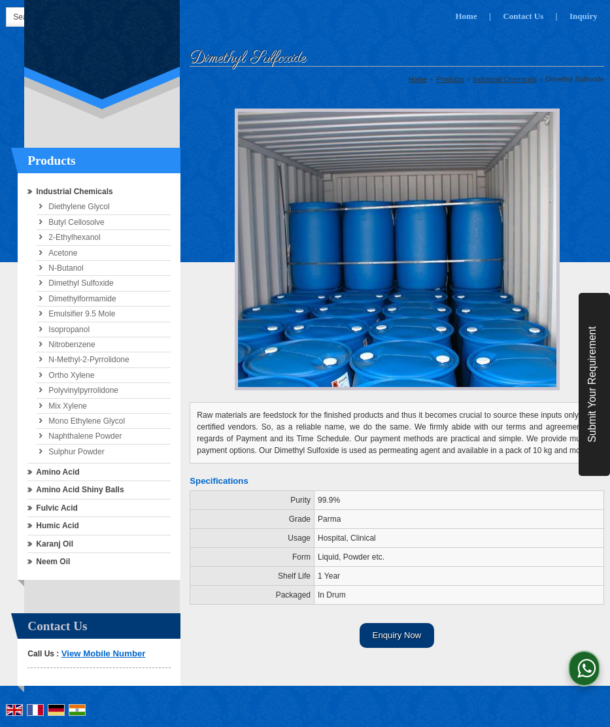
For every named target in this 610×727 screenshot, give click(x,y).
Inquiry (583, 16)
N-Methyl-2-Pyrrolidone (88, 359)
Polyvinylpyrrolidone (83, 390)
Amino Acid (57, 472)
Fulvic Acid (57, 508)
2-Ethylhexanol (74, 237)
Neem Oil (53, 561)
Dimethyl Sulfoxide (80, 283)
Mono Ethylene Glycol (86, 421)
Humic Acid (57, 525)
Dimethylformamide (82, 298)
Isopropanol (69, 329)
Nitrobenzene (71, 344)
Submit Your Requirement (592, 384)
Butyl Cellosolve (76, 222)
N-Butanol (65, 268)
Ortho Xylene (71, 375)
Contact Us (523, 16)
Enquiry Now (397, 635)
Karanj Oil (54, 544)
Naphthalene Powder (85, 436)
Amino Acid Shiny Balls (80, 489)
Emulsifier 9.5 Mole (81, 313)
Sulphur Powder (76, 451)
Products (51, 160)
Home (466, 16)
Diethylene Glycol (78, 206)
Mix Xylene (67, 406)
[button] (103, 653)
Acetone (62, 253)
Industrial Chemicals (74, 191)
